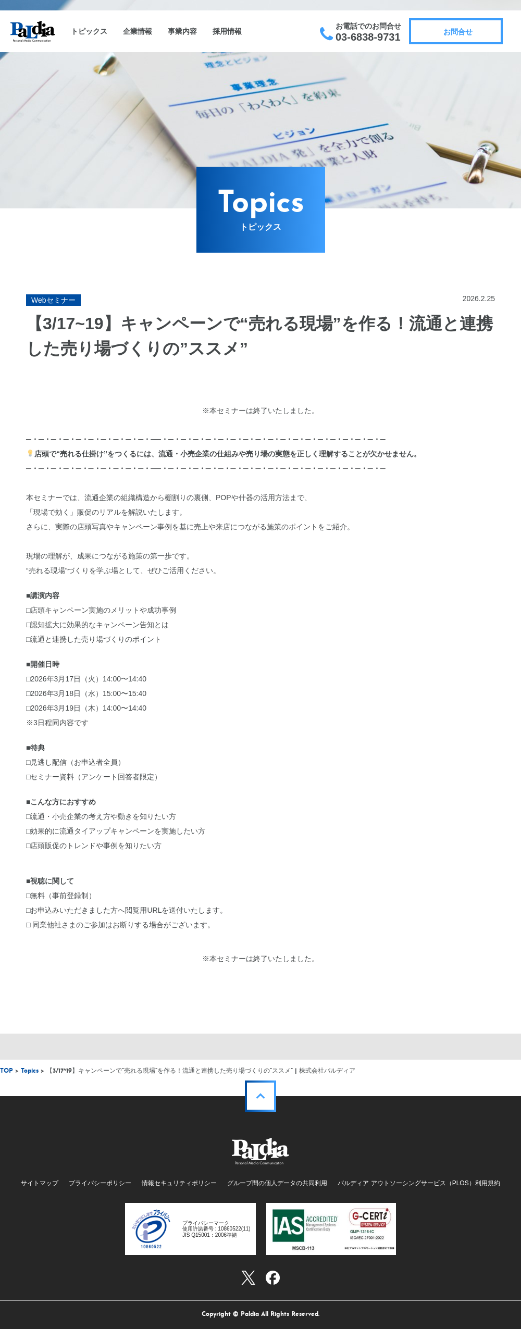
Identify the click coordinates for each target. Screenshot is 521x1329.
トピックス (89, 31)
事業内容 (182, 31)
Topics (30, 1071)
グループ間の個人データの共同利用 (277, 1183)
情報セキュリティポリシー (179, 1183)
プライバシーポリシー (100, 1183)
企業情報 (137, 31)
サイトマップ (39, 1183)
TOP (6, 1071)
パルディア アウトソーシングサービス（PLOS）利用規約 (419, 1183)
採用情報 (227, 31)
